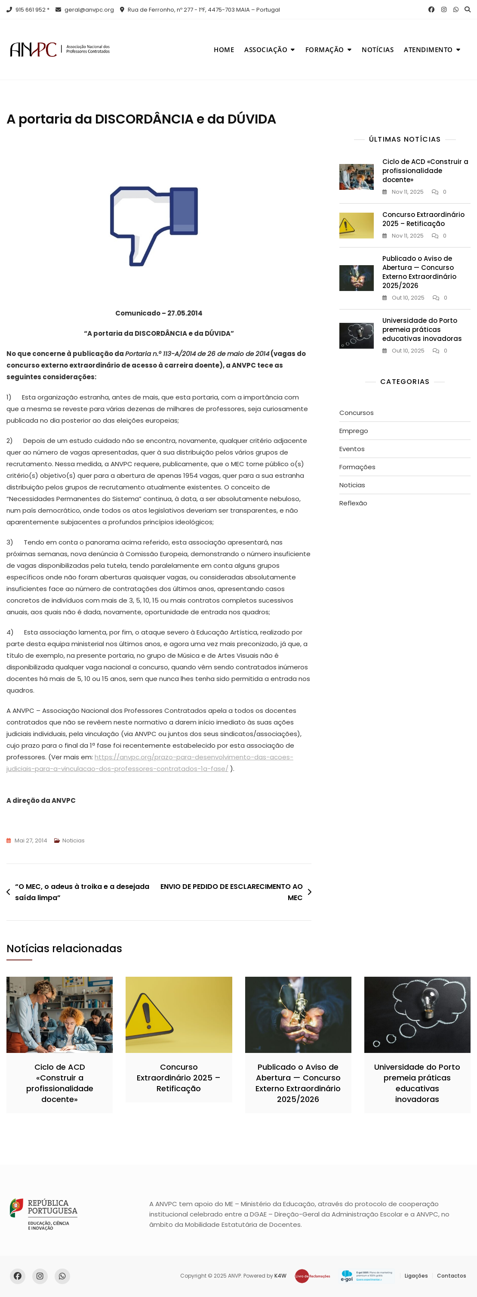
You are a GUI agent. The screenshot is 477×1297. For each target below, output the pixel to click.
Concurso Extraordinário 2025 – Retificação (423, 219)
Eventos (352, 448)
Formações (357, 466)
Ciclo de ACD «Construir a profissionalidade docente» (425, 170)
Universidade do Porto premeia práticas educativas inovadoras (422, 329)
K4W (280, 1275)
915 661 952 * (27, 10)
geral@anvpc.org (84, 10)
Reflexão (353, 503)
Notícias (378, 49)
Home (224, 49)
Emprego (353, 430)
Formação (324, 49)
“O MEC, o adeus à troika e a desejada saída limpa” (82, 892)
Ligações (416, 1275)
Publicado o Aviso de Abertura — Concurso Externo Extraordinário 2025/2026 (419, 272)
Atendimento (428, 49)
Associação (265, 49)
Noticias (73, 840)
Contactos (451, 1275)
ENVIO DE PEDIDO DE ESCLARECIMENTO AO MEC (231, 892)
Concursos (356, 412)
